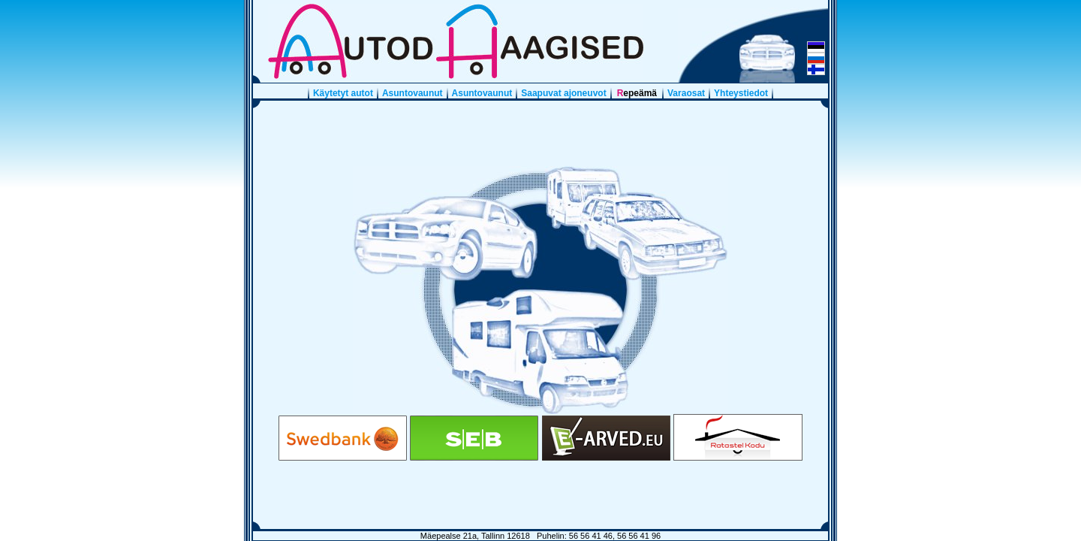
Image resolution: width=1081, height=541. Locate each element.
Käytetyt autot (343, 93)
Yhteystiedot (741, 93)
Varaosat (686, 93)
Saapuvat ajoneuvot (563, 93)
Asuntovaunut (412, 93)
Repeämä (637, 93)
